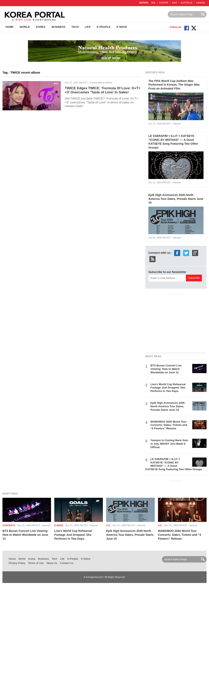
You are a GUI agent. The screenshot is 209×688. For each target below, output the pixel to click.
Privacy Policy (17, 563)
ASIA (174, 3)
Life (88, 26)
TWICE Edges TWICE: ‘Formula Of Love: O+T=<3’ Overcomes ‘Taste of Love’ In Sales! (102, 90)
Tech (75, 26)
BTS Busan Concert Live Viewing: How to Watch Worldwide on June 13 (166, 369)
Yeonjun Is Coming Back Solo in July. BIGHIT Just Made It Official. (169, 444)
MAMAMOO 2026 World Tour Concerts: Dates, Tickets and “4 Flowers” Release (168, 425)
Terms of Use (36, 563)
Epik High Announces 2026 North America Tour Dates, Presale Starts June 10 (175, 198)
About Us (51, 563)
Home (9, 26)
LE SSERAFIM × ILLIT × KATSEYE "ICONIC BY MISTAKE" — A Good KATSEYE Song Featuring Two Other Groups (173, 464)
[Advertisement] (176, 322)
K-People (103, 26)
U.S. (153, 3)
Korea (41, 26)
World (25, 26)
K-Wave (122, 26)
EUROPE (163, 3)
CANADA (200, 3)
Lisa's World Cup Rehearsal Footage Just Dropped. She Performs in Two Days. (168, 388)
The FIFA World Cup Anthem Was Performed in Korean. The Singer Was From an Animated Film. (174, 84)
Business (58, 26)
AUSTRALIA (186, 3)
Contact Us (66, 563)
